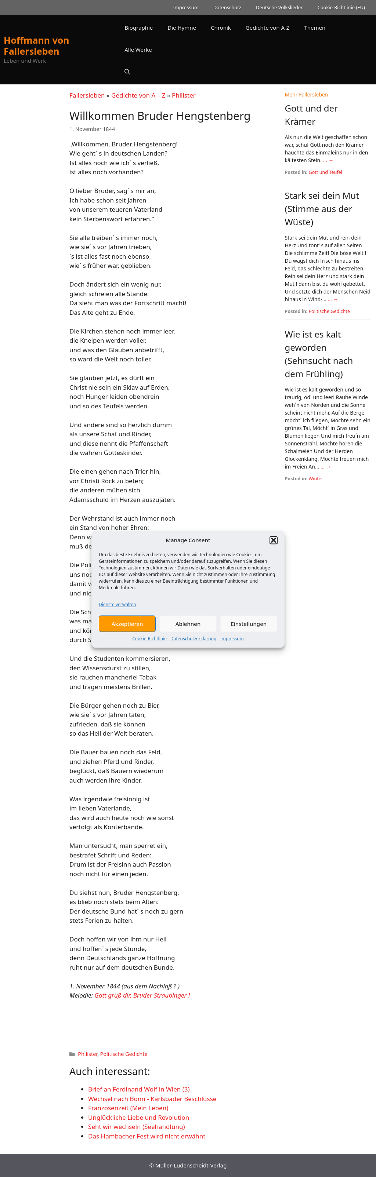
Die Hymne (181, 27)
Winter (316, 478)
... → (328, 160)
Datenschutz (227, 7)
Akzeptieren (127, 633)
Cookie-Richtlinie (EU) (341, 7)
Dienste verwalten (117, 615)
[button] (273, 550)
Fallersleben (87, 95)
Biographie (138, 27)
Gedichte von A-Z (268, 27)
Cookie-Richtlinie (149, 649)
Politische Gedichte (124, 1053)
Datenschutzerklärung (193, 649)
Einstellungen (249, 633)
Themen (314, 27)
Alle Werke (138, 49)
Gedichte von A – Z (138, 95)
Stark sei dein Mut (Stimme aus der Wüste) (322, 208)
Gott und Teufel (325, 172)
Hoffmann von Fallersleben (36, 45)
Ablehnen (188, 633)
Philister (184, 95)
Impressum (231, 649)
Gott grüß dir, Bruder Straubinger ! (142, 995)
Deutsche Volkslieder (279, 7)
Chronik (221, 27)
